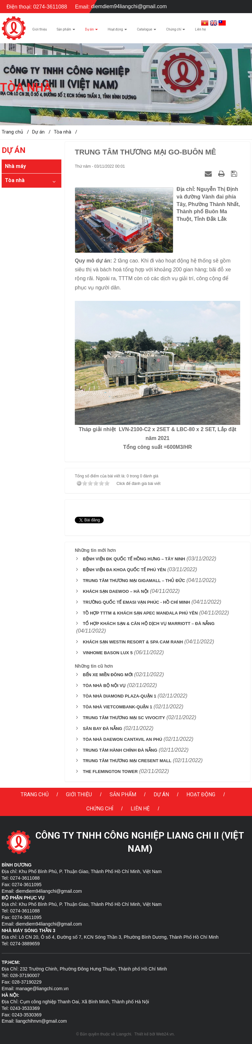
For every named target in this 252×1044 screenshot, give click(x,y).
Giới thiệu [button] (39, 29)
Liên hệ (140, 808)
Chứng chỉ (99, 808)
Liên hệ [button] (200, 29)
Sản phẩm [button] (66, 31)
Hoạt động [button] (117, 31)
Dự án (161, 794)
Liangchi (123, 1034)
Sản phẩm (123, 794)
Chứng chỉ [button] (175, 31)
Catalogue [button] (146, 31)
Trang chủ (35, 794)
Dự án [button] (91, 31)
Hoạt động (200, 794)
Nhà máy (15, 166)
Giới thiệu (79, 794)
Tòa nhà (15, 180)
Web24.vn (165, 1034)
